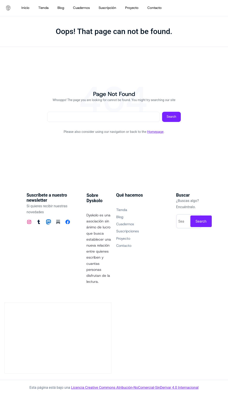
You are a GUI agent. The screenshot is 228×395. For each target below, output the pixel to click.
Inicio (25, 8)
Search (171, 116)
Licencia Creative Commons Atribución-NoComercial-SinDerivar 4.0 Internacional (135, 387)
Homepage (155, 132)
